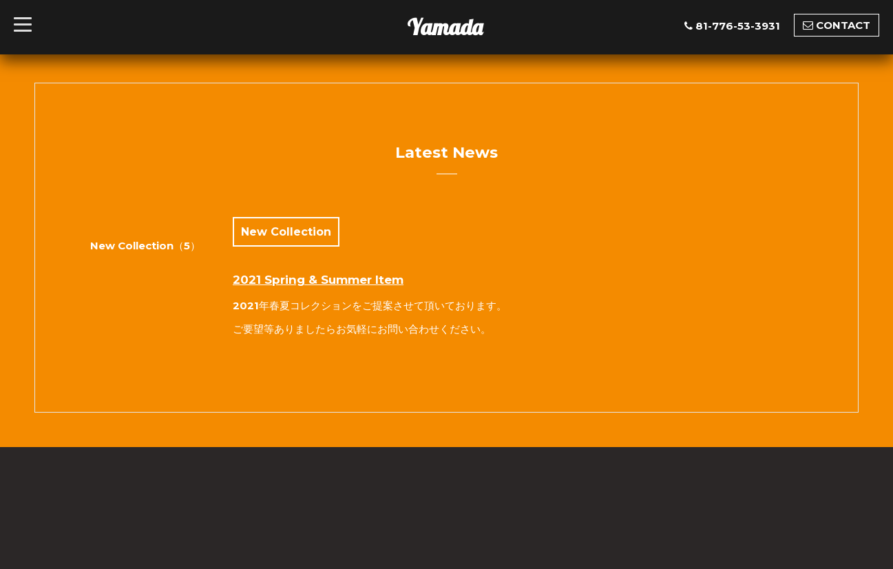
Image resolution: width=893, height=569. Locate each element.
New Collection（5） (145, 245)
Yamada (445, 27)
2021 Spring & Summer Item (318, 280)
